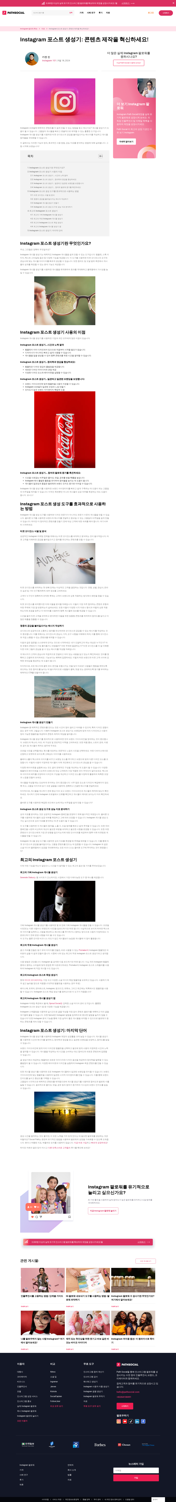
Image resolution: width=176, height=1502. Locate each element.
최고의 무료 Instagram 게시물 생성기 (48, 219)
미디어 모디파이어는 (34, 980)
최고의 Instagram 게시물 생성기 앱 (47, 227)
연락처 (70, 1465)
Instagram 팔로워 (27, 1465)
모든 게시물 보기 (145, 1261)
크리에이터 (22, 1377)
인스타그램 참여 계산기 (93, 1372)
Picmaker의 (84, 950)
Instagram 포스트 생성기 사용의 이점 (45, 171)
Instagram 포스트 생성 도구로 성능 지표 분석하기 (53, 207)
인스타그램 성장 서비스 (27, 1396)
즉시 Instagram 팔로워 (26, 1411)
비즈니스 (21, 1381)
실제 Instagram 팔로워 (26, 1406)
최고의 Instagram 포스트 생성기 (43, 211)
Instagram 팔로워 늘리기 (27, 1416)
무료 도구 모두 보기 (92, 1406)
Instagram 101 (49, 60)
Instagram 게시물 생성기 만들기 (46, 203)
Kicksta (53, 1391)
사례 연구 (91, 13)
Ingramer (54, 1381)
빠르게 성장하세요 (99, 1143)
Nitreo (52, 1372)
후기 (101, 13)
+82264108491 (124, 1397)
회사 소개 (72, 1470)
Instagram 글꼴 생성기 (93, 1391)
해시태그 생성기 (90, 1381)
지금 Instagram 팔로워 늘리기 (103, 1211)
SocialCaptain (56, 1396)
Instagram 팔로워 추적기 (94, 1396)
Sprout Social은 (55, 1003)
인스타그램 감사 (90, 1377)
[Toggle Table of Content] (99, 156)
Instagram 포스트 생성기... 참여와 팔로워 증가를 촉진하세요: (57, 187)
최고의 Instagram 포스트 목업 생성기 (48, 223)
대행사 (20, 1372)
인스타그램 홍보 (24, 1401)
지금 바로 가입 (80, 1143)
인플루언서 (22, 1386)
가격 (81, 13)
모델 (19, 1391)
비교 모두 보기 (56, 1406)
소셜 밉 (53, 1377)
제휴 (21, 1484)
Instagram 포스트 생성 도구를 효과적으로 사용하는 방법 (54, 191)
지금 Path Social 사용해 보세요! (128, 63)
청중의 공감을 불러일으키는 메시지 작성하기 (51, 199)
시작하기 (166, 13)
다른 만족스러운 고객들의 (59, 1148)
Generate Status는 (28, 877)
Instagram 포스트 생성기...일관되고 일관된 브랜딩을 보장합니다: (59, 183)
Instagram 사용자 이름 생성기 (96, 1386)
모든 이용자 (22, 1421)
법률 (70, 1475)
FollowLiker (55, 1401)
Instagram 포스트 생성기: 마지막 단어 (46, 230)
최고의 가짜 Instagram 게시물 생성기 (48, 215)
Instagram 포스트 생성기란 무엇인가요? (47, 168)
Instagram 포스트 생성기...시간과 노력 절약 (51, 176)
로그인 (151, 13)
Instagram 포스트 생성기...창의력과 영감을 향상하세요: (55, 179)
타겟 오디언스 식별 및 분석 (44, 195)
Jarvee (53, 1386)
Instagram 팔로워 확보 (28, 29)
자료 (108, 13)
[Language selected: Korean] (158, 1499)
